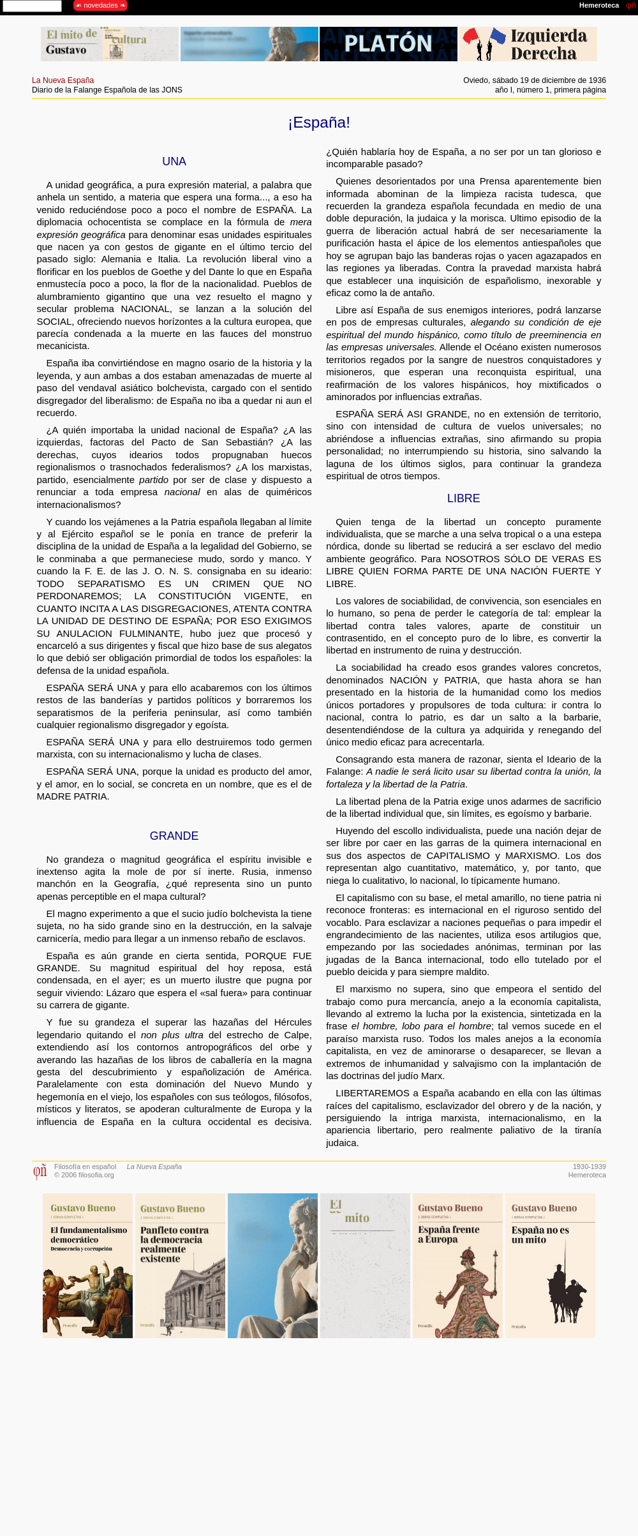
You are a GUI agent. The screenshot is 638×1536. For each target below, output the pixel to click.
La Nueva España (63, 80)
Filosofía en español (85, 1166)
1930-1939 (589, 1166)
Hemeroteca (587, 1175)
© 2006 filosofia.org (84, 1175)
